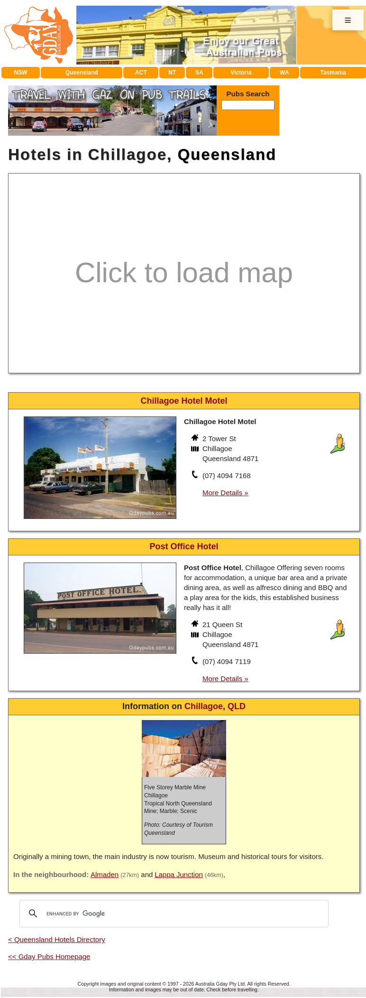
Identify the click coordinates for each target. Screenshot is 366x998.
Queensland (81, 72)
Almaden (105, 874)
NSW (20, 72)
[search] (172, 913)
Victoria (241, 72)
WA (284, 72)
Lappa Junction (179, 874)
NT (172, 72)
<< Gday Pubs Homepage (49, 956)
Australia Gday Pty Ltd (220, 984)
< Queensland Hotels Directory (56, 939)
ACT (141, 72)
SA (199, 72)
